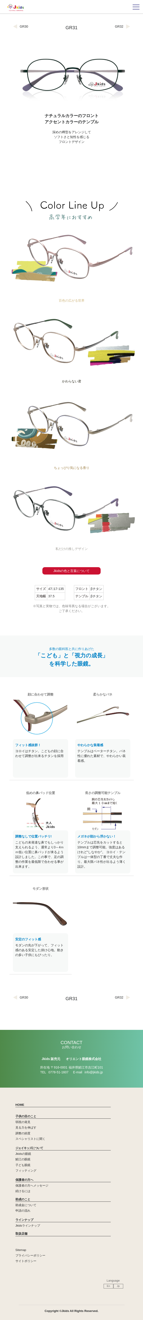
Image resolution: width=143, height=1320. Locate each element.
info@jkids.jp (94, 1072)
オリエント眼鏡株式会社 (83, 1059)
